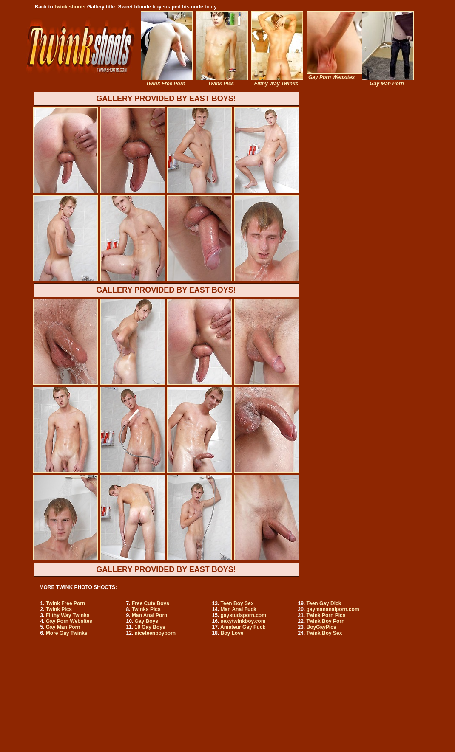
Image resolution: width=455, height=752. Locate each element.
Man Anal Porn (150, 615)
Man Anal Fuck (238, 609)
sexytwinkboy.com (243, 621)
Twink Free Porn (65, 603)
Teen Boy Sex (237, 603)
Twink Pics (59, 609)
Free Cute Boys (150, 603)
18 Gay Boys (150, 627)
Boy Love (232, 633)
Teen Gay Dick (324, 603)
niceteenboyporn (155, 633)
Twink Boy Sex (324, 633)
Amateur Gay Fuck (242, 627)
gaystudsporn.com (243, 615)
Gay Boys (146, 621)
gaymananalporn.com (333, 609)
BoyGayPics (321, 627)
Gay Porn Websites (69, 621)
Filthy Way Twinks (68, 615)
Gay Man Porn (63, 627)
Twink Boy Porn (326, 621)
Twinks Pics (146, 609)
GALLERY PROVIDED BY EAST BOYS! (166, 98)
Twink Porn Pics (326, 615)
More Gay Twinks (67, 633)
